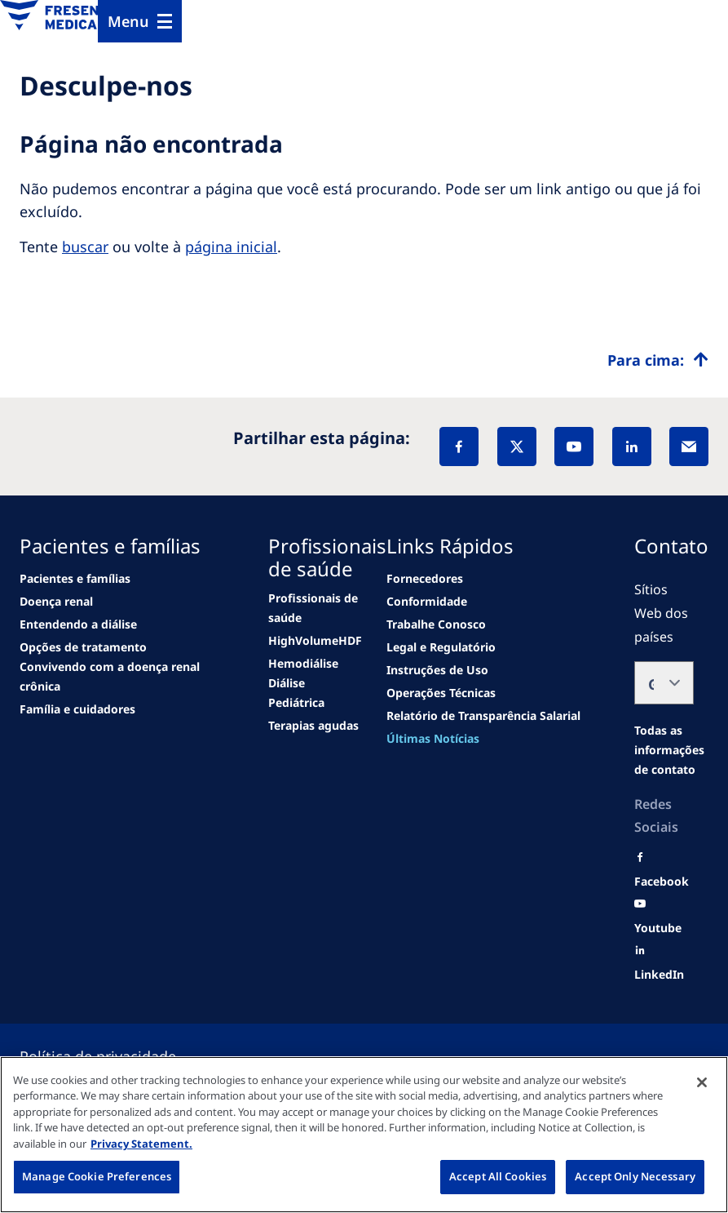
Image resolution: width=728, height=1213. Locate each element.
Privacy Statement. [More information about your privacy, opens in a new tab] (141, 1143)
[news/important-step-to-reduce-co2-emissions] (75, 579)
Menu (128, 21)
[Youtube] (658, 928)
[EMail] (688, 446)
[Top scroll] (657, 360)
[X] (516, 446)
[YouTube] (573, 446)
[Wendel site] (56, 601)
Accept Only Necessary (635, 1176)
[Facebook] (459, 446)
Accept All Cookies (497, 1176)
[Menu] (140, 21)
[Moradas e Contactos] (669, 750)
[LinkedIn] (631, 446)
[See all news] (83, 647)
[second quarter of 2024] (78, 624)
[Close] (702, 1082)
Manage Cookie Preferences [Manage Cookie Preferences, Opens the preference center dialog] (96, 1176)
